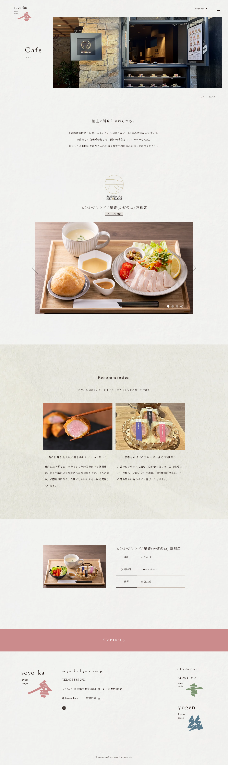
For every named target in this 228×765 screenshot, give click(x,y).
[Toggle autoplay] (181, 306)
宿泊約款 (91, 698)
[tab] (168, 306)
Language (199, 8)
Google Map (71, 698)
